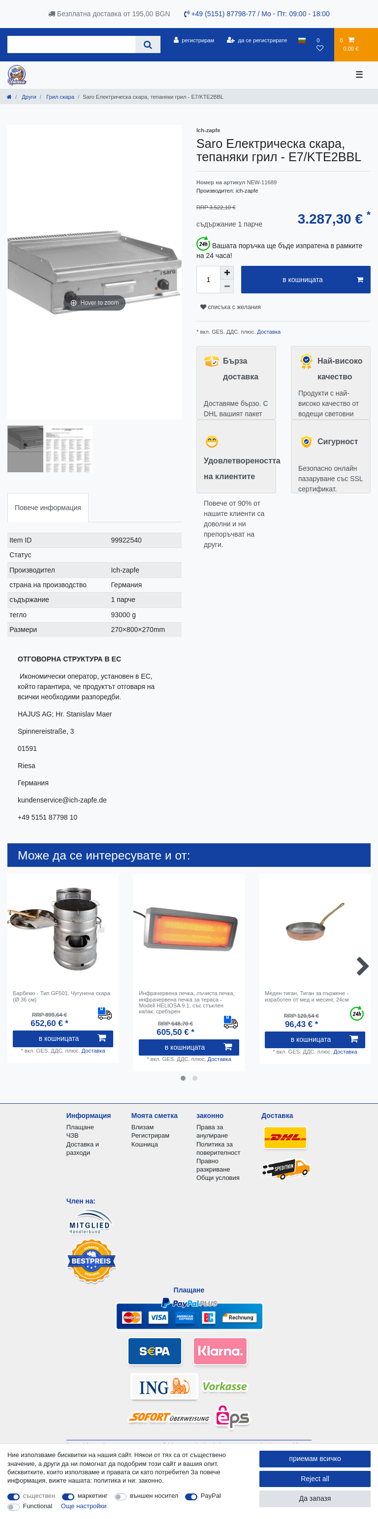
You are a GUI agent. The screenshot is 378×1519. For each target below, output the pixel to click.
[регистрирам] (194, 40)
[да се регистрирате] (257, 40)
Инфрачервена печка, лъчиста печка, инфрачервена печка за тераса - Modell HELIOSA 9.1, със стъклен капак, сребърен (187, 1002)
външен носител (154, 1495)
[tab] (48, 507)
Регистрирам (150, 1135)
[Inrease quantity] (227, 273)
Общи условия (218, 1177)
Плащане (80, 1127)
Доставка (268, 332)
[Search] (147, 44)
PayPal (211, 1495)
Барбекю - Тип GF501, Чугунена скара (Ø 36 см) (61, 996)
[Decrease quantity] (227, 286)
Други (28, 97)
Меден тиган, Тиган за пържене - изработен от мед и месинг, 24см (306, 996)
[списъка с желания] (322, 44)
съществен (39, 1495)
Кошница (144, 1144)
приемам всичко (315, 1458)
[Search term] (71, 44)
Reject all (315, 1479)
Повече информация (48, 508)
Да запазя (315, 1498)
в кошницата (323, 280)
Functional (38, 1506)
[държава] (302, 40)
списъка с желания (230, 307)
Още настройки (84, 1506)
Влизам (142, 1127)
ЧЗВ (72, 1135)
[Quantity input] (208, 279)
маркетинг (93, 1495)
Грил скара (59, 97)
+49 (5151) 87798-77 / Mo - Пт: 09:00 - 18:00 (257, 14)
